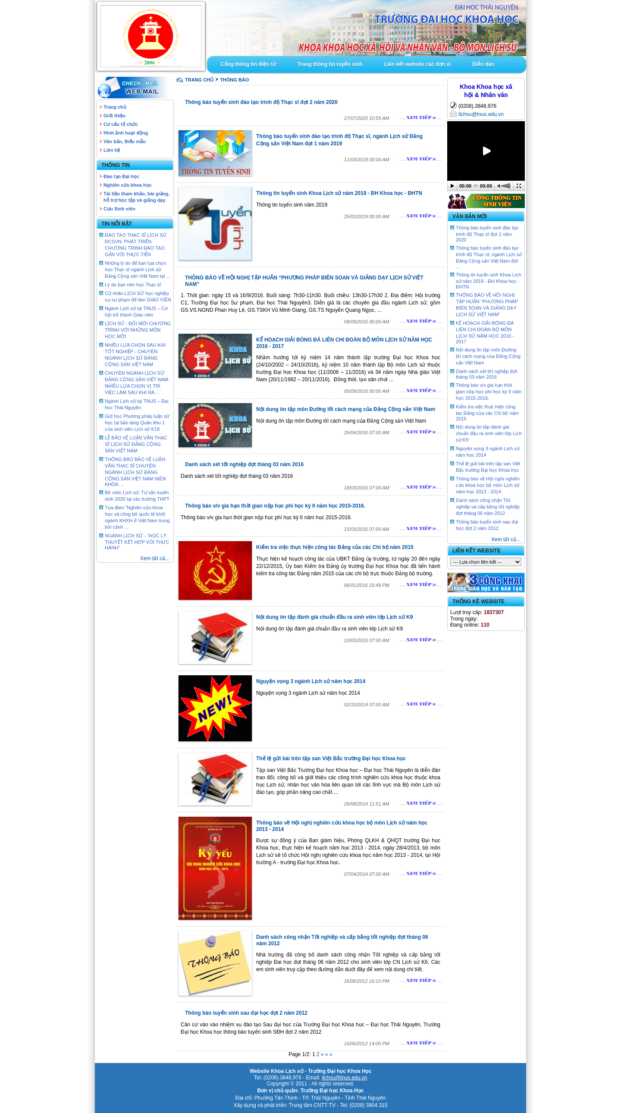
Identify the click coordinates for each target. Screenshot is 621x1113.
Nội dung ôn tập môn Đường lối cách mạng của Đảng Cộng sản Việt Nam (345, 409)
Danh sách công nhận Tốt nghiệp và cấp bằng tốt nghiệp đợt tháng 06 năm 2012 (488, 507)
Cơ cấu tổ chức (121, 124)
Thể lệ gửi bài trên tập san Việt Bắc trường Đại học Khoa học (331, 759)
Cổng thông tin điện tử (248, 64)
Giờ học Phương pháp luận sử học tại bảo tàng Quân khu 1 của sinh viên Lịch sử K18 (137, 423)
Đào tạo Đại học (121, 176)
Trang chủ (115, 107)
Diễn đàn (483, 64)
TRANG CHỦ (199, 79)
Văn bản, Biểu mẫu (125, 141)
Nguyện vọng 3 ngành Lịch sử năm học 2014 (310, 681)
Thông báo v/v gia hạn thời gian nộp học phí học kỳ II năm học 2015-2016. (275, 506)
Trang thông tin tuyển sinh (330, 64)
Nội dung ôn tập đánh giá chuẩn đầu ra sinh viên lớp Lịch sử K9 (334, 617)
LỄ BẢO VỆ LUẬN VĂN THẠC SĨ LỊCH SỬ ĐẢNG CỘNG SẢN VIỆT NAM (136, 444)
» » (328, 1054)
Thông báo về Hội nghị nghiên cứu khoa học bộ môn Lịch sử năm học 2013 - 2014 (488, 485)
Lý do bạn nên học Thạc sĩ (133, 284)
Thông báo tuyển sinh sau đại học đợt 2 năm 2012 (246, 1013)
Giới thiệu (114, 115)
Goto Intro (366, 28)
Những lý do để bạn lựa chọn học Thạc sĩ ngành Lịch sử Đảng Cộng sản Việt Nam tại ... (137, 269)
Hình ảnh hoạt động (126, 132)
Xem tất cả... (154, 558)
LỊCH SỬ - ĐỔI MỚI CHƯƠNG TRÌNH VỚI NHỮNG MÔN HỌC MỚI (138, 330)
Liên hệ (112, 150)
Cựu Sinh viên (119, 208)
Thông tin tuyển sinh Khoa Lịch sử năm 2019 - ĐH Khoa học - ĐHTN (339, 193)
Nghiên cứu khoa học (128, 185)
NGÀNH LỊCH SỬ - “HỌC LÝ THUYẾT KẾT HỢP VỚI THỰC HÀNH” (137, 541)
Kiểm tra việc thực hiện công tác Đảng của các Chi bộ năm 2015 (335, 547)
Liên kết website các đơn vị (417, 64)
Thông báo (234, 79)
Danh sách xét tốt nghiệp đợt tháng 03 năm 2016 (244, 464)
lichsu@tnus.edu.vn (481, 114)
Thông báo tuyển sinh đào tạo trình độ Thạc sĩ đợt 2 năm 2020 (261, 102)
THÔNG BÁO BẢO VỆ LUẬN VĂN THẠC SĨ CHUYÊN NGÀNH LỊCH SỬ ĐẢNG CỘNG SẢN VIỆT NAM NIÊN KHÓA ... (135, 472)
